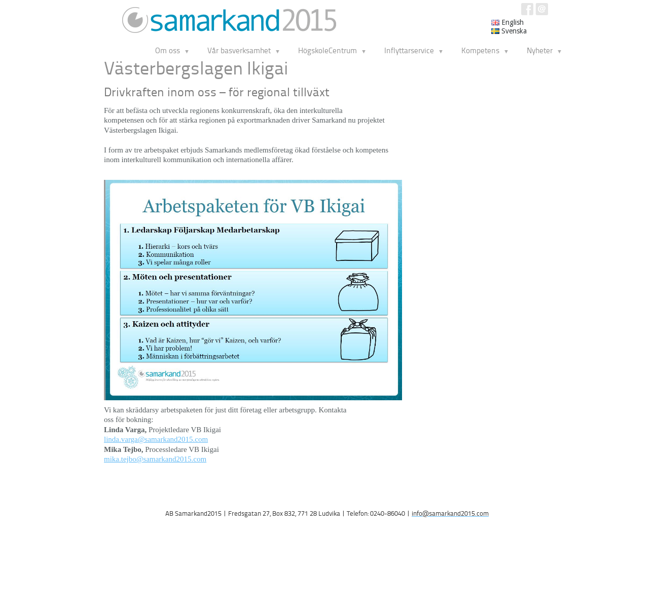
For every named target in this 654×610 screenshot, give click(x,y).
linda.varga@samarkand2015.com (156, 439)
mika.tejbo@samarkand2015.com (155, 459)
